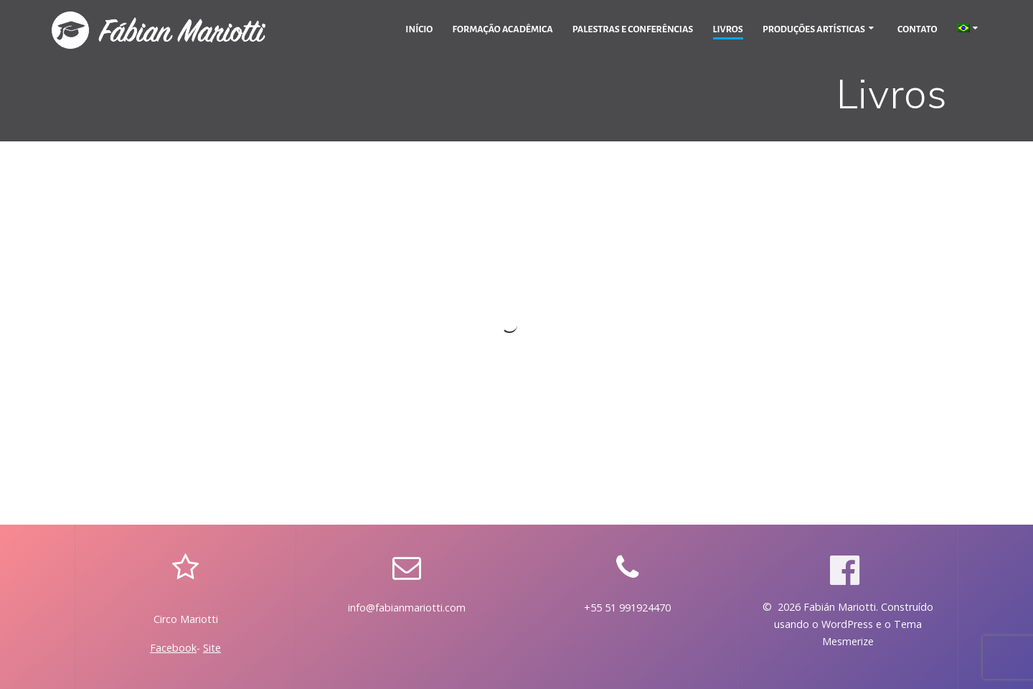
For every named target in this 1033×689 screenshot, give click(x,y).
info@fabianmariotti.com (407, 607)
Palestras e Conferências (632, 29)
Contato (917, 29)
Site (212, 648)
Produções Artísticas (814, 29)
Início (419, 29)
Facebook (173, 648)
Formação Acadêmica (503, 29)
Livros (728, 29)
